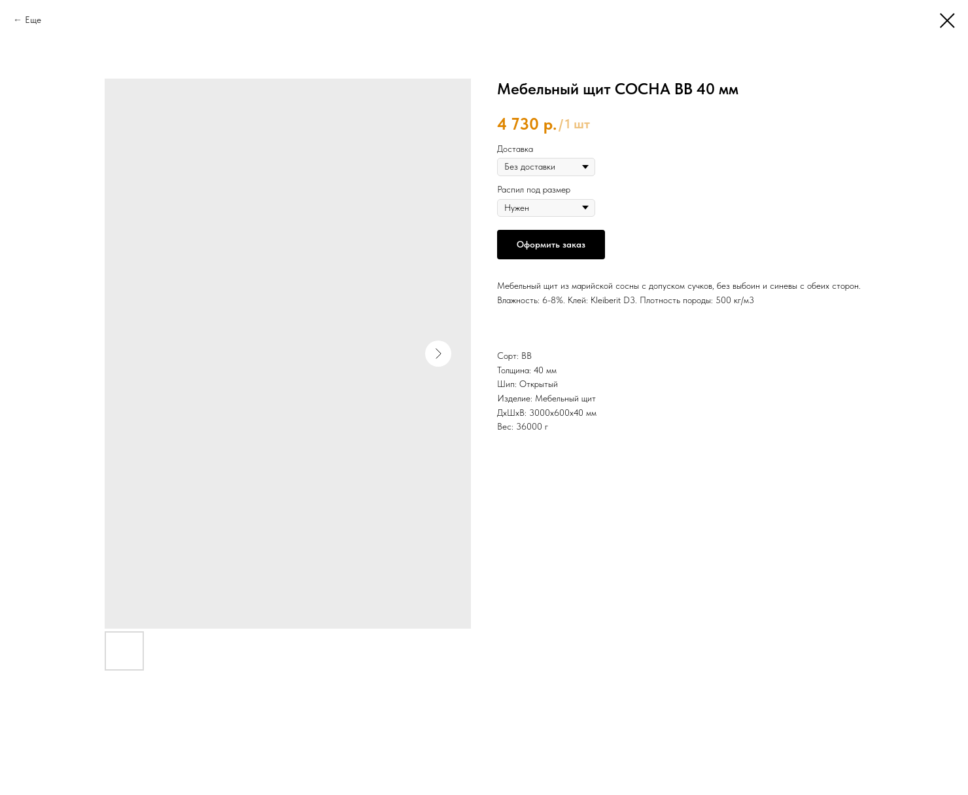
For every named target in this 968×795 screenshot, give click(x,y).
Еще (33, 19)
